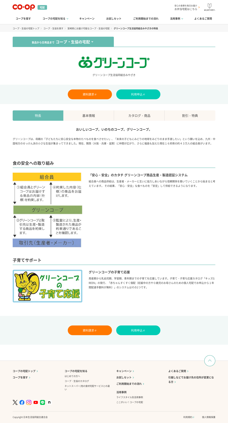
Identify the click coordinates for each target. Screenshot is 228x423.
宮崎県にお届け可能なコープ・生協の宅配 (88, 28)
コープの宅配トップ (24, 371)
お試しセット (113, 18)
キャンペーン (87, 18)
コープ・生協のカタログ (77, 380)
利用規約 (188, 417)
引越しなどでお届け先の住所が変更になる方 (191, 379)
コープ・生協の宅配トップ (26, 28)
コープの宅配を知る (54, 18)
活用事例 (175, 18)
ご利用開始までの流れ (145, 18)
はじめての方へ (72, 376)
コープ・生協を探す (53, 28)
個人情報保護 (208, 417)
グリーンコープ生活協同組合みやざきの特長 (136, 28)
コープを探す (23, 18)
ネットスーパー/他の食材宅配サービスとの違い (87, 387)
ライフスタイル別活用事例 (129, 397)
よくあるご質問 (203, 18)
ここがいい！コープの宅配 (129, 402)
